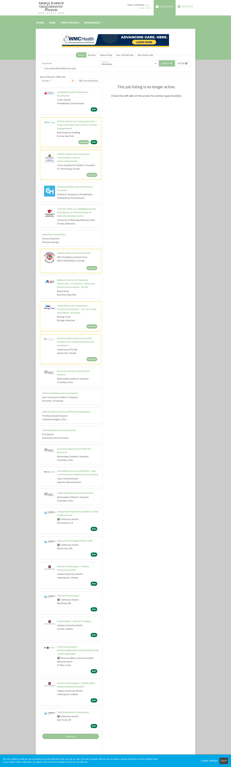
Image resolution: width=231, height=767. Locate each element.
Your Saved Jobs (145, 54)
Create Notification (88, 80)
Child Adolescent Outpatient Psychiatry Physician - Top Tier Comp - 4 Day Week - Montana (77, 309)
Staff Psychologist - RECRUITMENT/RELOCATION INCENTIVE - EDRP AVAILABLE (78, 650)
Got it (224, 760)
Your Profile (70, 22)
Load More (70, 736)
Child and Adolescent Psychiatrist (60, 393)
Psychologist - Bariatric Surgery (74, 621)
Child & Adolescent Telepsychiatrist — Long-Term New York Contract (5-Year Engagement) (77, 125)
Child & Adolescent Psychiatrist (74, 252)
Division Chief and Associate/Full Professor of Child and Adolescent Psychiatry (75, 342)
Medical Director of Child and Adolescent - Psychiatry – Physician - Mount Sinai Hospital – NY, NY (76, 283)
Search (81, 54)
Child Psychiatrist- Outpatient (73, 712)
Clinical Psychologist (68, 595)
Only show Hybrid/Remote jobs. (60, 68)
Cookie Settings (209, 760)
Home (40, 22)
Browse (92, 54)
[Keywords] (70, 63)
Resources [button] (92, 22)
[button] (182, 63)
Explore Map (106, 54)
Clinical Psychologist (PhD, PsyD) (75, 540)
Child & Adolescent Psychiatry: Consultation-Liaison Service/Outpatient (73, 157)
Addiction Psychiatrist (54, 234)
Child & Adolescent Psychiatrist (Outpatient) (66, 411)
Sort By (45, 80)
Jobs (52, 22)
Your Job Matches (125, 54)
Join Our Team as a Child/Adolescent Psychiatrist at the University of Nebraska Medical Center (76, 212)
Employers (185, 6)
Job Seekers (164, 6)
